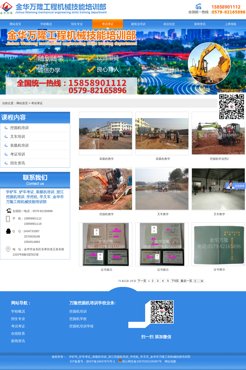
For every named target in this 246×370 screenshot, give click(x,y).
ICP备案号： (78, 361)
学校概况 (46, 24)
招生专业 (77, 24)
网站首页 (15, 24)
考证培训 (17, 154)
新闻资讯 (200, 24)
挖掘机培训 (19, 128)
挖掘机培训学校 (81, 326)
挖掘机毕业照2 (219, 158)
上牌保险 (230, 24)
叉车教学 (163, 214)
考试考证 (107, 24)
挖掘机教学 (106, 214)
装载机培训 (19, 145)
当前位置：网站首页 (15, 103)
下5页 (175, 280)
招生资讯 (17, 163)
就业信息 (169, 24)
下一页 (142, 280)
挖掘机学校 (78, 319)
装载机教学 (106, 158)
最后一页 (186, 280)
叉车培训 (17, 137)
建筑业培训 (138, 24)
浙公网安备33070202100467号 (140, 361)
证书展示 (106, 269)
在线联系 (18, 334)
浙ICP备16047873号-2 (100, 361)
